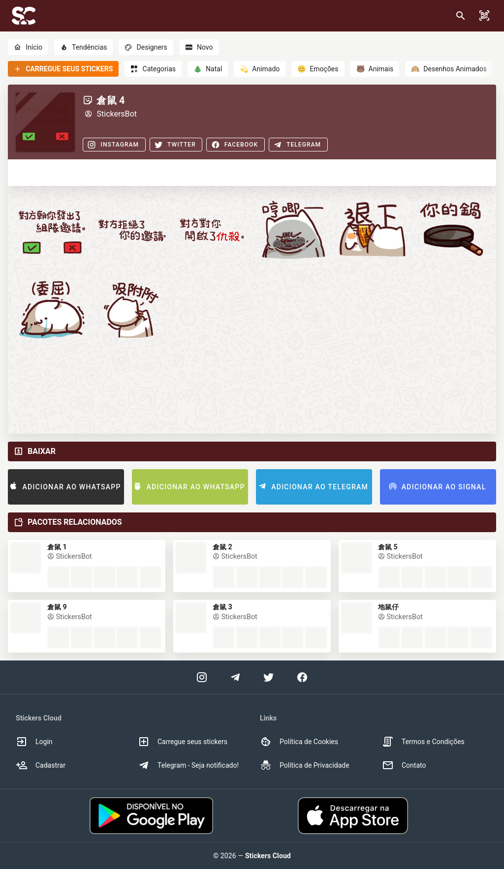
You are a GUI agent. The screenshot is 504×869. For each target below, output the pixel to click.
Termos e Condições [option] (423, 742)
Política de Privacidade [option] (304, 765)
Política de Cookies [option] (299, 742)
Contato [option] (404, 765)
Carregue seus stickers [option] (182, 742)
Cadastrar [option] (40, 765)
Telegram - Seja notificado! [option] (188, 765)
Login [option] (34, 742)
